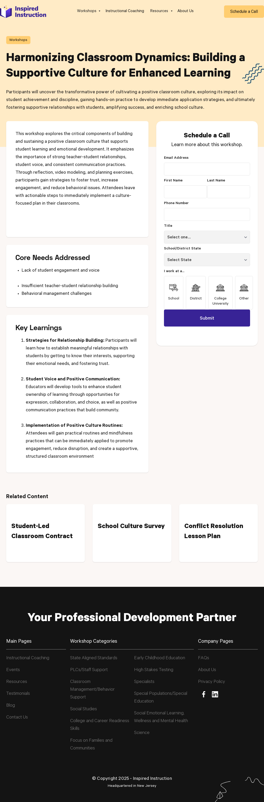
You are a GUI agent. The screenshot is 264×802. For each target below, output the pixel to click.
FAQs (203, 658)
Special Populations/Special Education (160, 697)
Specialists (144, 682)
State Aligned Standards (93, 658)
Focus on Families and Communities (91, 744)
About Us (185, 11)
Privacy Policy (211, 682)
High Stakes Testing (153, 670)
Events (13, 670)
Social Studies (83, 709)
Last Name (216, 181)
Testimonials (18, 694)
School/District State (182, 249)
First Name (173, 181)
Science (142, 733)
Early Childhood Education (159, 658)
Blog (10, 705)
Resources (16, 682)
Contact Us (17, 717)
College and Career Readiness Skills (99, 725)
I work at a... (174, 272)
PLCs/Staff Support (89, 670)
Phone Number (176, 204)
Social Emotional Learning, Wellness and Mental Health (161, 717)
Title (168, 226)
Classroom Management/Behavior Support (92, 690)
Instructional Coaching (125, 11)
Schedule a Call (244, 11)
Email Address (176, 158)
